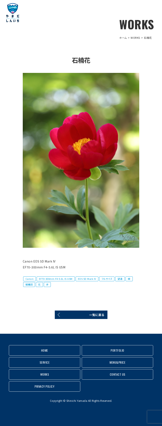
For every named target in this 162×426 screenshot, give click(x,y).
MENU (152, 8)
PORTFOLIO (117, 350)
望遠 (120, 278)
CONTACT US (117, 374)
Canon (29, 278)
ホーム (123, 37)
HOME (44, 350)
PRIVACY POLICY (44, 386)
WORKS (135, 37)
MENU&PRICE (117, 362)
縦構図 (29, 284)
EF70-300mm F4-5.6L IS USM (55, 278)
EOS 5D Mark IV (87, 278)
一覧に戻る (96, 315)
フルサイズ (107, 278)
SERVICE (45, 362)
